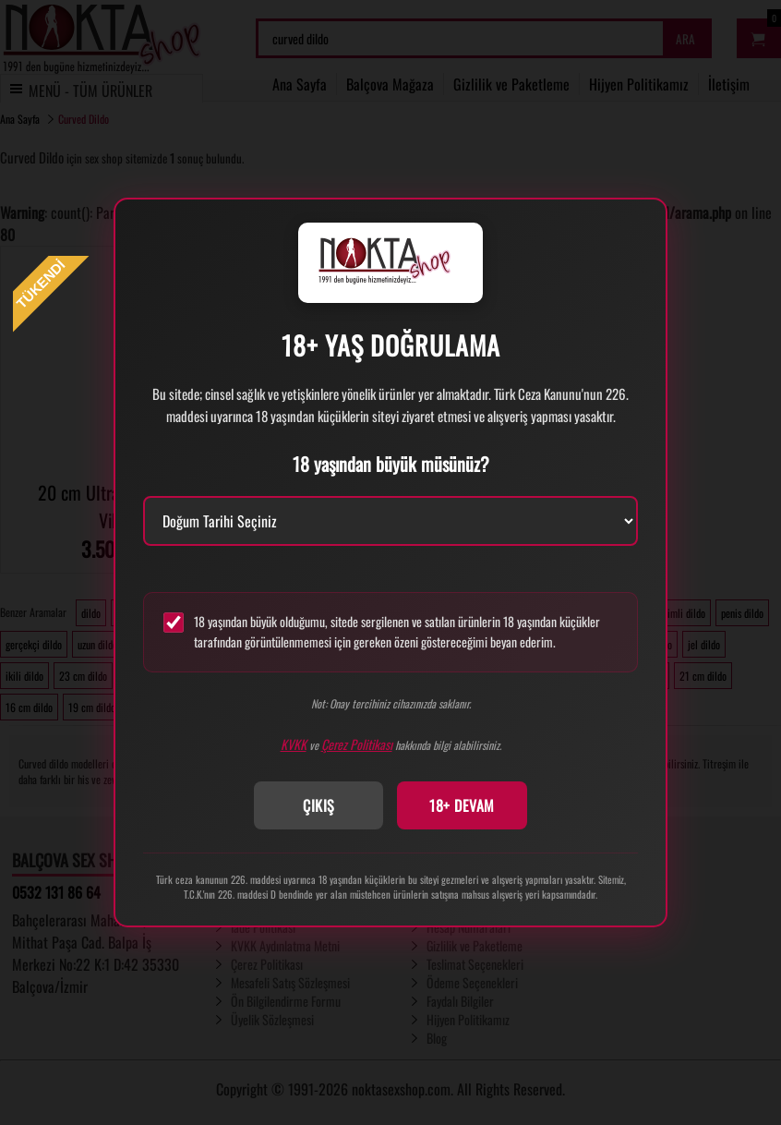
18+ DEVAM (462, 805)
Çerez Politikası (356, 744)
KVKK (293, 744)
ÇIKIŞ (319, 805)
